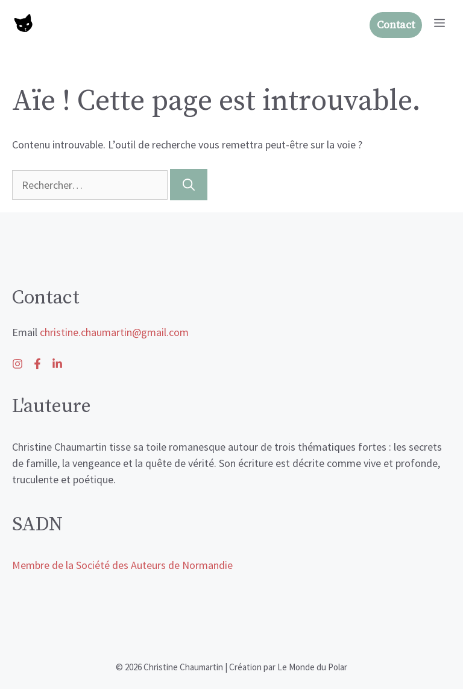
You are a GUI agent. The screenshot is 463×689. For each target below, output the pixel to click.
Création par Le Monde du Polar (288, 667)
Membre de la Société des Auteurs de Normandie (122, 565)
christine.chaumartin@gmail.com (114, 332)
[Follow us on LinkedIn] (17, 363)
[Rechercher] (188, 184)
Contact (396, 25)
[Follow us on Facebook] (57, 363)
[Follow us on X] (37, 363)
